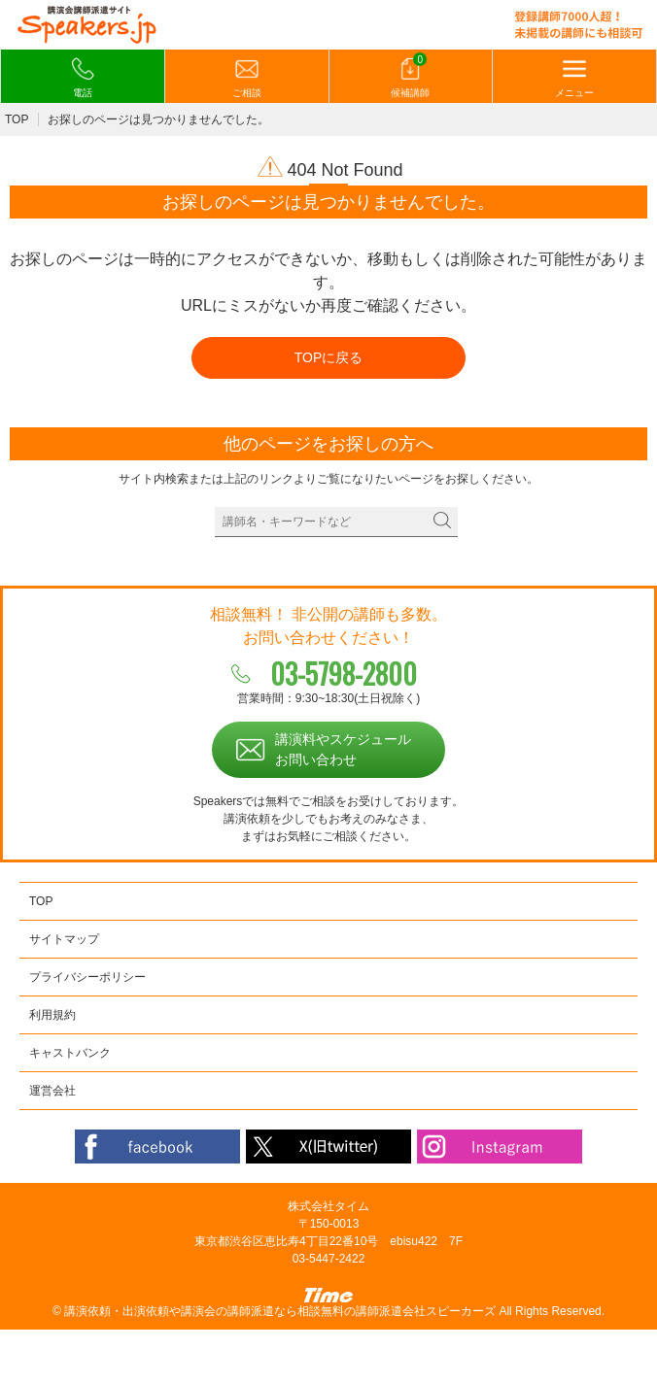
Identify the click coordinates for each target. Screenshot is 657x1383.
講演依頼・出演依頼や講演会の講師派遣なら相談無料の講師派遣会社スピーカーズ (280, 1311)
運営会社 (52, 1090)
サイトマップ (64, 939)
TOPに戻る (328, 357)
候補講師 (410, 76)
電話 (82, 77)
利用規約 (52, 1015)
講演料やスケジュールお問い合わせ (343, 749)
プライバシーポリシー (87, 977)
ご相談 (246, 77)
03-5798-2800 (343, 673)
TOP (16, 119)
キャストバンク (70, 1053)
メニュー (574, 77)
